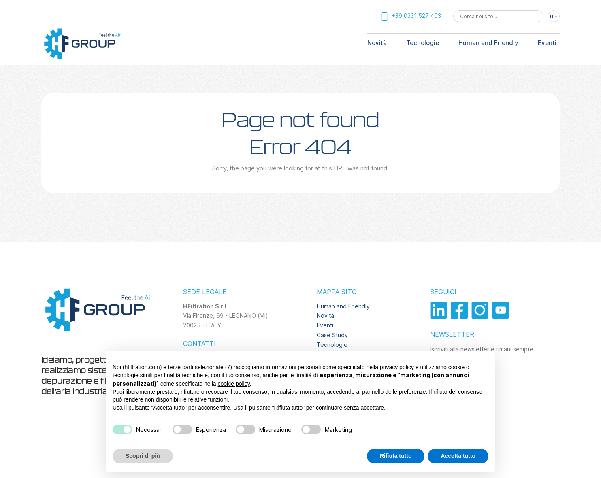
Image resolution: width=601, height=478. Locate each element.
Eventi (547, 43)
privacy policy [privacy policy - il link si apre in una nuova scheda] (397, 367)
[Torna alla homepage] (81, 58)
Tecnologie (422, 43)
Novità (377, 43)
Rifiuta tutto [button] (396, 456)
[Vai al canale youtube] (501, 316)
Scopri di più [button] (143, 456)
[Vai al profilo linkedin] (440, 316)
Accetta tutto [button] (458, 456)
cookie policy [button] (234, 383)
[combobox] (498, 16)
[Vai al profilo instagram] (481, 316)
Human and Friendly (488, 43)
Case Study (332, 334)
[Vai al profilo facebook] (461, 316)
